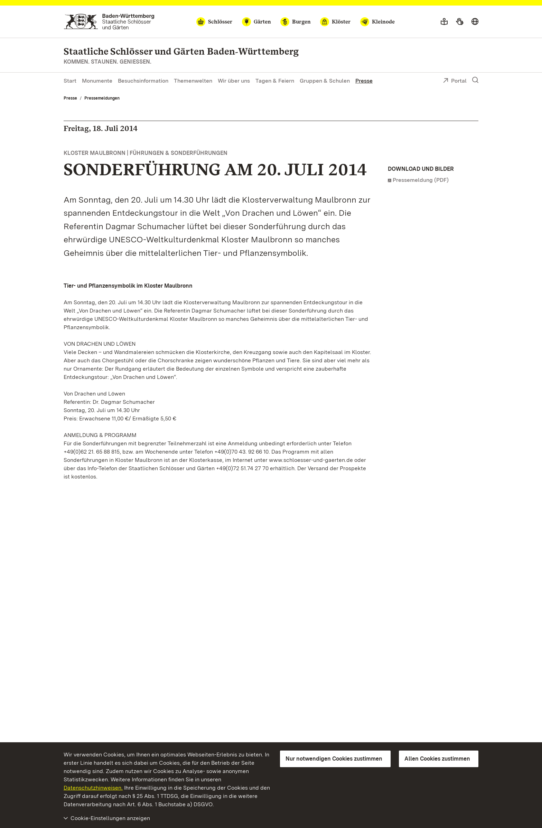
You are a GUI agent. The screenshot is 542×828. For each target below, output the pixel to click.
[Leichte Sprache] (444, 21)
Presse (364, 80)
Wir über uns (234, 80)
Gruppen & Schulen (325, 80)
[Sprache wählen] (475, 21)
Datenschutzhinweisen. (93, 787)
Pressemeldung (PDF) (421, 180)
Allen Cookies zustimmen (437, 758)
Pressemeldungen (102, 98)
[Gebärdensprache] (459, 21)
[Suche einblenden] (475, 80)
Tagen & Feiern (274, 80)
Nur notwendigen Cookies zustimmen (334, 758)
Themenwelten (193, 80)
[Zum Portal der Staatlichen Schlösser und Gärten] (109, 21)
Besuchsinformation (143, 80)
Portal (455, 81)
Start (70, 80)
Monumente (97, 80)
